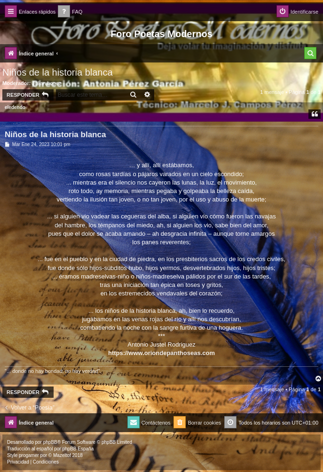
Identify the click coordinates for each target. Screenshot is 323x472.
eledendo (15, 107)
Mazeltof (62, 455)
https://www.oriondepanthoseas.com (161, 352)
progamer (29, 455)
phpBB (50, 442)
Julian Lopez (47, 83)
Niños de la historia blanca (57, 72)
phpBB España (78, 448)
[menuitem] (70, 12)
